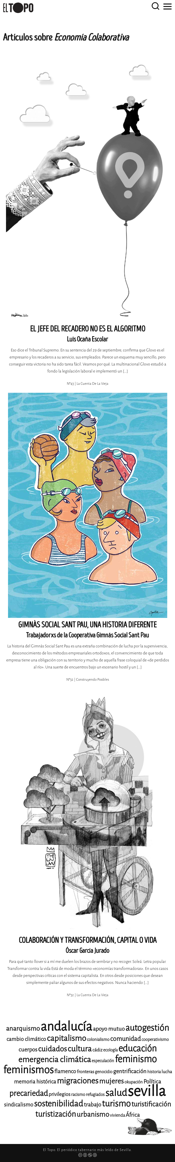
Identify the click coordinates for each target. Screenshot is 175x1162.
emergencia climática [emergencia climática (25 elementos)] (54, 1059)
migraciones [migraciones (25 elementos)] (77, 1080)
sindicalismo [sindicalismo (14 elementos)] (18, 1104)
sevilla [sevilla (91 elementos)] (147, 1091)
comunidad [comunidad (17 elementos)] (125, 1039)
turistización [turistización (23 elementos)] (55, 1114)
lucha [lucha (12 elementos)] (166, 1072)
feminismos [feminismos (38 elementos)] (28, 1069)
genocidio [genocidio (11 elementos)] (103, 1072)
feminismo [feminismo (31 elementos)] (136, 1059)
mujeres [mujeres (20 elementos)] (111, 1081)
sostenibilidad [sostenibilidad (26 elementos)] (58, 1103)
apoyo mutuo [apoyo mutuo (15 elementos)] (109, 1028)
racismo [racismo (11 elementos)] (78, 1094)
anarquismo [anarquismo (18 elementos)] (23, 1028)
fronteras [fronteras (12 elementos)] (85, 1072)
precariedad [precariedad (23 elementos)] (28, 1093)
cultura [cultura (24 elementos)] (80, 1048)
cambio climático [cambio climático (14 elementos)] (26, 1039)
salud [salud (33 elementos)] (116, 1092)
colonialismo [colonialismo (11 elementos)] (98, 1039)
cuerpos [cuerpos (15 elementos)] (28, 1049)
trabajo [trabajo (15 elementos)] (92, 1104)
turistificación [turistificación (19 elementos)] (151, 1104)
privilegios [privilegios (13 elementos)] (59, 1094)
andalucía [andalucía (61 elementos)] (66, 1026)
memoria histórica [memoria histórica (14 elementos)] (35, 1081)
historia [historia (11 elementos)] (154, 1072)
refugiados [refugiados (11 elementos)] (95, 1094)
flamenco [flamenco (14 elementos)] (65, 1071)
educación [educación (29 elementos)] (137, 1048)
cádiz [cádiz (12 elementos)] (97, 1050)
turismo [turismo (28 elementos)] (116, 1103)
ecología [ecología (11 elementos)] (110, 1050)
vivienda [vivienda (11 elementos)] (117, 1115)
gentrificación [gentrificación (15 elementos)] (129, 1071)
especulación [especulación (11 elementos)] (103, 1061)
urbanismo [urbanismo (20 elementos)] (93, 1114)
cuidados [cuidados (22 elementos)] (52, 1049)
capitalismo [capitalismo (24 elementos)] (66, 1038)
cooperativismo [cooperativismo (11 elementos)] (155, 1039)
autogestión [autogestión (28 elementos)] (147, 1027)
